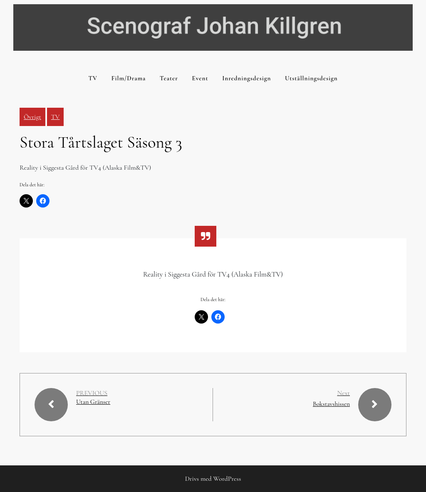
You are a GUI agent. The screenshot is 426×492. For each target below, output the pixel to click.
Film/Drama (128, 78)
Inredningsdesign (246, 78)
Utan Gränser (93, 402)
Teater (169, 78)
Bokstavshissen (331, 404)
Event (200, 78)
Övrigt (32, 117)
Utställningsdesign (311, 78)
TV (92, 78)
